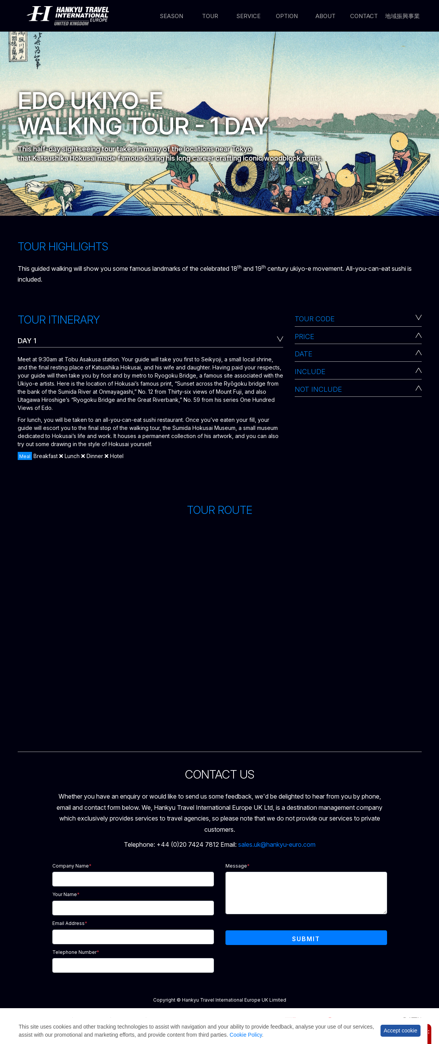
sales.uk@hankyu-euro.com (276, 844)
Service (248, 16)
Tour (210, 16)
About (325, 16)
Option (287, 16)
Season (171, 16)
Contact (364, 16)
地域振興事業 (402, 16)
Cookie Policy (246, 1035)
